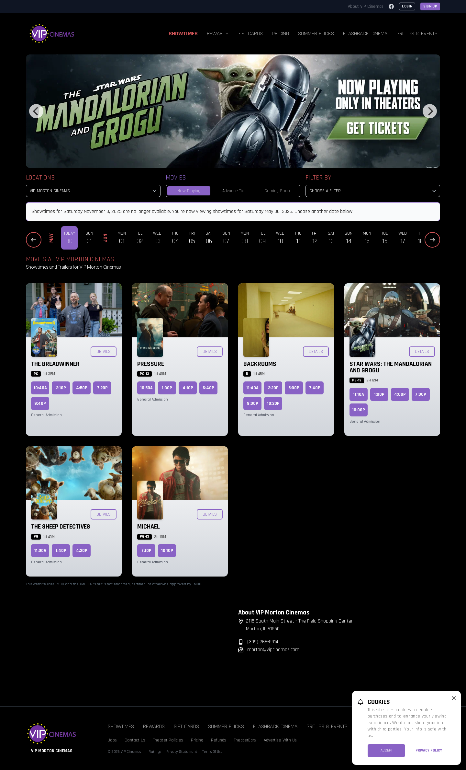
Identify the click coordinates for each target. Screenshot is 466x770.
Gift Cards (250, 33)
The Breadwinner (55, 364)
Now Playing (188, 191)
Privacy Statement (181, 751)
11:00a (40, 551)
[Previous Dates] (33, 240)
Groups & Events (417, 33)
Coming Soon (277, 191)
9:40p (40, 403)
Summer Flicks (316, 33)
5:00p (293, 388)
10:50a (146, 388)
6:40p (208, 388)
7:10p (146, 551)
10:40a (40, 388)
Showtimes (183, 33)
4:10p (188, 388)
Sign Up (430, 6)
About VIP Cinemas (365, 6)
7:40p (314, 388)
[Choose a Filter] (372, 191)
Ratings (155, 751)
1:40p (61, 551)
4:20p (81, 551)
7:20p (102, 388)
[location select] (93, 191)
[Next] (430, 111)
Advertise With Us (280, 740)
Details (103, 352)
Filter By (318, 177)
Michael (148, 526)
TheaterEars (245, 740)
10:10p (167, 551)
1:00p (379, 394)
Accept (387, 750)
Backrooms (259, 364)
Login (407, 6)
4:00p (400, 394)
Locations (40, 177)
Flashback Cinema (365, 33)
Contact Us (135, 740)
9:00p (252, 403)
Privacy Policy (429, 750)
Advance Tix (233, 191)
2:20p (273, 388)
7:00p (420, 394)
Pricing (280, 33)
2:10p (61, 388)
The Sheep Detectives (60, 526)
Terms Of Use (212, 751)
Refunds (218, 740)
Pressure (150, 364)
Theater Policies (168, 740)
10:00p (358, 410)
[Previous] (36, 111)
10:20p (273, 403)
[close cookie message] (453, 698)
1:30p (167, 388)
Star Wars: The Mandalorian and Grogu (391, 367)
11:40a (252, 388)
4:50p (81, 388)
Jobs (112, 740)
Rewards (217, 33)
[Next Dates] (432, 240)
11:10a (358, 394)
